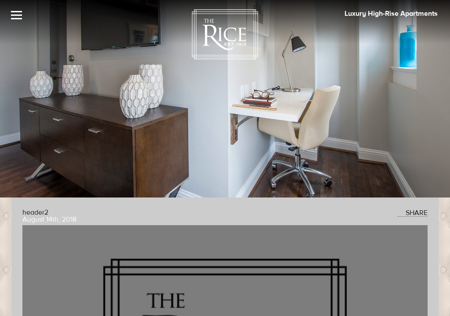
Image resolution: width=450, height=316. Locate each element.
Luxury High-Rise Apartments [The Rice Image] (391, 13)
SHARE (413, 213)
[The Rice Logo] (225, 34)
